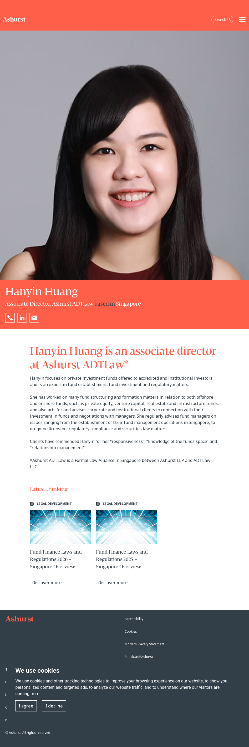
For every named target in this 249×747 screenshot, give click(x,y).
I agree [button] (26, 706)
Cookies (131, 631)
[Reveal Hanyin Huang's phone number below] (10, 318)
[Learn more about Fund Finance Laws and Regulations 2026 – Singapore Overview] (60, 545)
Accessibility (134, 619)
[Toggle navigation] (242, 19)
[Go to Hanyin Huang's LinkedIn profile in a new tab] (22, 318)
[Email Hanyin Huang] (34, 318)
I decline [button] (54, 706)
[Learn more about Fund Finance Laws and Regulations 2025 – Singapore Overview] (126, 545)
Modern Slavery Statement (144, 644)
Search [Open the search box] (223, 19)
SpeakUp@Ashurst (139, 657)
